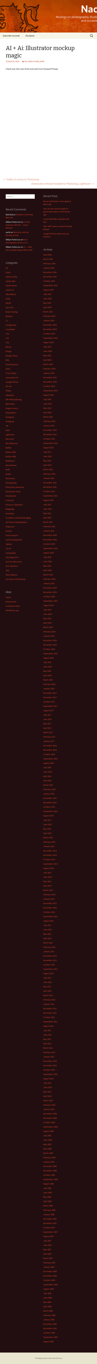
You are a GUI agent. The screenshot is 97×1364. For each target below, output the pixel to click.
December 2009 (50, 1113)
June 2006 (47, 1297)
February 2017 (49, 737)
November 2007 (50, 1223)
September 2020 (50, 548)
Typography (11, 553)
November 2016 (50, 750)
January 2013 (48, 951)
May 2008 (47, 1197)
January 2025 (48, 320)
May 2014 (47, 881)
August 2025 (48, 290)
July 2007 (47, 1240)
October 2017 (49, 701)
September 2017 (50, 706)
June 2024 (47, 351)
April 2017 (47, 728)
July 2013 (47, 925)
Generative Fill (12, 377)
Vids (7, 570)
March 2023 (48, 417)
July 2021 (47, 504)
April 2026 (47, 254)
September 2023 (50, 390)
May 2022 (47, 460)
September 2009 (50, 1127)
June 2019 (47, 614)
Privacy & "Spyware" (14, 504)
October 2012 (49, 964)
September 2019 (50, 601)
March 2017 (48, 732)
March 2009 (48, 1153)
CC (7, 320)
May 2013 (47, 934)
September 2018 (50, 653)
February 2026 (49, 263)
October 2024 (49, 333)
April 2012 (47, 991)
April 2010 (47, 1096)
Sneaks (9, 531)
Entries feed (11, 601)
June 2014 (47, 877)
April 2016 (47, 780)
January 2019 (48, 636)
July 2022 (47, 452)
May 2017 (47, 723)
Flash (8, 369)
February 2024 (49, 368)
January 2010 (48, 1109)
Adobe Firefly (33, 61)
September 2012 (50, 969)
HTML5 (8, 390)
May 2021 (47, 513)
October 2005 (49, 1332)
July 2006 (47, 1293)
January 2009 (48, 1162)
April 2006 (47, 1306)
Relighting (10, 509)
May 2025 (47, 303)
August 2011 (48, 1026)
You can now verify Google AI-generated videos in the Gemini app (56, 211)
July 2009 (47, 1135)
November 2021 (50, 487)
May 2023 (47, 408)
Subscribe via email (11, 35)
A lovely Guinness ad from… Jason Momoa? (18, 225)
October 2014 (49, 859)
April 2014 (47, 886)
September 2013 (50, 916)
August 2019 (48, 605)
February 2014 (49, 894)
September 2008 (50, 1179)
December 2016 (50, 745)
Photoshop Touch (13, 491)
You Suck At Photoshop (15, 579)
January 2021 (48, 531)
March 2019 (48, 627)
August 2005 (48, 1341)
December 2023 (50, 377)
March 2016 (48, 785)
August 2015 (48, 815)
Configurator (11, 325)
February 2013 (49, 947)
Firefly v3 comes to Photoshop (21, 179)
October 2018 (49, 649)
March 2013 (48, 942)
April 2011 (47, 1043)
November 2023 (50, 382)
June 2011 (47, 1034)
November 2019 (50, 592)
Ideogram (10, 395)
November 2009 (50, 1118)
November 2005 (50, 1328)
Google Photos (12, 382)
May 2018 (47, 671)
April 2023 (47, 412)
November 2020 (50, 539)
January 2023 (48, 425)
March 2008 (48, 1205)
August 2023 (48, 395)
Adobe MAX (10, 281)
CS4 (7, 333)
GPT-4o (9, 386)
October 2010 (49, 1070)
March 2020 (48, 574)
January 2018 (48, 688)
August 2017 (48, 710)
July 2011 (47, 1030)
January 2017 (48, 741)
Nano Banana (11, 465)
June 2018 (47, 666)
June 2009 (47, 1140)
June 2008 (47, 1192)
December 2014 (50, 850)
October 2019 (49, 596)
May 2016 (47, 776)
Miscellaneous (12, 443)
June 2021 (47, 509)
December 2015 (50, 798)
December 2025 (50, 272)
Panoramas (10, 478)
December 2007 (50, 1219)
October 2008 (49, 1175)
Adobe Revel (11, 285)
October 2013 (49, 912)
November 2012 (50, 960)
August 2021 (48, 500)
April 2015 (47, 833)
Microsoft (10, 439)
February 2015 (49, 842)
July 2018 (47, 662)
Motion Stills (11, 452)
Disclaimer (30, 35)
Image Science (12, 408)
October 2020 (49, 544)
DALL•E (8, 347)
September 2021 (50, 495)
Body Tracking (12, 312)
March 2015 (48, 837)
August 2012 (48, 973)
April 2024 (47, 360)
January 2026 (48, 268)
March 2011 (48, 1048)
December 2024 (50, 325)
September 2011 (50, 1021)
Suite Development (14, 539)
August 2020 (48, 552)
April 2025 (47, 307)
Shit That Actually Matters (16, 522)
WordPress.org (12, 610)
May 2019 (47, 618)
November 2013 (50, 907)
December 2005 (50, 1324)
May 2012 (47, 986)
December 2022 (50, 430)
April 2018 (47, 675)
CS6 (7, 342)
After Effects (11, 294)
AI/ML (42, 61)
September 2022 (50, 443)
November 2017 (50, 697)
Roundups (10, 513)
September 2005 (50, 1337)
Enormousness (12, 364)
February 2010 (49, 1105)
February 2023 (49, 421)
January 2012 (48, 1004)
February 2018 (49, 684)
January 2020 (48, 583)
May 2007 (47, 1249)
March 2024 (48, 364)
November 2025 (50, 276)
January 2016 (48, 793)
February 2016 (49, 789)
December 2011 (50, 1008)
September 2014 (50, 864)
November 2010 (50, 1065)
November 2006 (50, 1276)
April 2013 (47, 938)
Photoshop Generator (15, 487)
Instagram (10, 417)
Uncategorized (12, 557)
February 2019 (49, 631)
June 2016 (47, 772)
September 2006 (50, 1284)
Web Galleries (11, 575)
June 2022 (47, 456)
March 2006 (48, 1311)
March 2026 (48, 259)
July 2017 (47, 715)
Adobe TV (10, 290)
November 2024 (50, 329)
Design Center (12, 355)
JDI (7, 426)
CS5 (7, 338)
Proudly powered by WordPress (48, 1358)
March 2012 (48, 995)
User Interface (12, 566)
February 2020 (49, 579)
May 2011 (47, 1039)
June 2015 (47, 824)
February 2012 (49, 999)
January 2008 (48, 1214)
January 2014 (48, 899)
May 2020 (47, 566)
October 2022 (49, 439)
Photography (11, 482)
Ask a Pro (10, 307)
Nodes (8, 474)
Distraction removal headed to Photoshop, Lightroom (62, 183)
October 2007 (49, 1227)
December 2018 (50, 640)
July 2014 (47, 872)
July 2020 (47, 557)
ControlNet (10, 329)
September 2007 (50, 1232)
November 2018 (50, 644)
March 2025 (48, 311)
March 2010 (48, 1100)
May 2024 (47, 355)
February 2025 (49, 316)
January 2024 (48, 373)
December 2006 (50, 1271)
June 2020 (47, 561)
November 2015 (50, 802)
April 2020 (47, 570)
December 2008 (50, 1166)
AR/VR (8, 303)
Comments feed (12, 606)
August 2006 (48, 1289)
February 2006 (49, 1315)
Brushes (9, 316)
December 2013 (50, 903)
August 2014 (48, 868)
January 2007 (48, 1267)
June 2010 (47, 1087)
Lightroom (10, 434)
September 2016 (50, 758)
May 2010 (47, 1091)
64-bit (8, 272)
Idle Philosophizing (14, 399)
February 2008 (49, 1210)
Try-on (8, 548)
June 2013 (47, 929)
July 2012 (47, 978)
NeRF (8, 469)
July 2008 (47, 1188)
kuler (8, 430)
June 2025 (47, 298)
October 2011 (49, 1017)
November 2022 (50, 434)
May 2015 (47, 829)
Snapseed (10, 526)
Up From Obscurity (14, 561)
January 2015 (48, 846)
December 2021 (50, 482)
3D (25, 61)
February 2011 (49, 1052)
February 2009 (49, 1157)
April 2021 (47, 517)
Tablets (9, 544)
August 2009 (48, 1131)
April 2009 (47, 1148)
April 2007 (47, 1254)
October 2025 (49, 281)
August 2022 (48, 447)
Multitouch (10, 461)
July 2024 (47, 346)
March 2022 (48, 469)
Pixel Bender (11, 496)
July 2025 (47, 294)
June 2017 (47, 719)
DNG (7, 360)
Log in (8, 597)
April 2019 (47, 623)
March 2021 (48, 522)
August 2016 (48, 763)
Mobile (8, 447)
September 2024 (50, 338)
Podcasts (10, 500)
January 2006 (48, 1319)
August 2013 (48, 921)
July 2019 (47, 609)
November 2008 (50, 1170)
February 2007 (49, 1262)
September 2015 (50, 811)
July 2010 (47, 1083)
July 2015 (47, 820)
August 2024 (48, 342)
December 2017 (50, 693)
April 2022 (47, 465)
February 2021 (49, 526)
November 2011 (50, 1013)
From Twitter (11, 373)
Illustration (10, 404)
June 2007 (47, 1245)
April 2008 (47, 1201)
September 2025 (50, 285)
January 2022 (48, 478)
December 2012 (50, 956)
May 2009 (47, 1144)
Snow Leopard (12, 535)
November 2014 (50, 855)
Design (9, 351)
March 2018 (48, 680)
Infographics (11, 412)
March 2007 (48, 1258)
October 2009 (49, 1122)
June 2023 (47, 403)
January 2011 (48, 1056)
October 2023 (49, 386)
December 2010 (50, 1061)
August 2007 (48, 1236)
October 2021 (49, 491)
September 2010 (50, 1074)
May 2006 (47, 1302)
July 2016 (47, 767)
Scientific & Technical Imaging (18, 518)
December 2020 (50, 535)
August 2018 (48, 658)
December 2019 (50, 588)
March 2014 (48, 890)
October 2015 (49, 807)
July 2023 (47, 399)
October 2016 (49, 754)
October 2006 (49, 1280)
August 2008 (48, 1183)
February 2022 (49, 474)
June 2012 (47, 982)
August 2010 (48, 1078)
